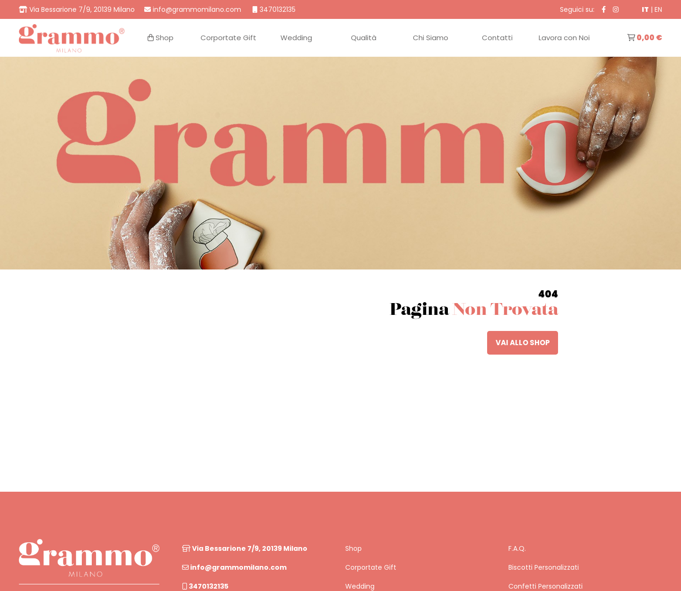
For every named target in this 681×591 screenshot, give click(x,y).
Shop (353, 548)
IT (645, 9)
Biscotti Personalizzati (543, 567)
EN (658, 9)
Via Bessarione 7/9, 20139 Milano (244, 548)
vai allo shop (523, 343)
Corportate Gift (370, 567)
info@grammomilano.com (234, 567)
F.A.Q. (517, 548)
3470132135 (205, 586)
